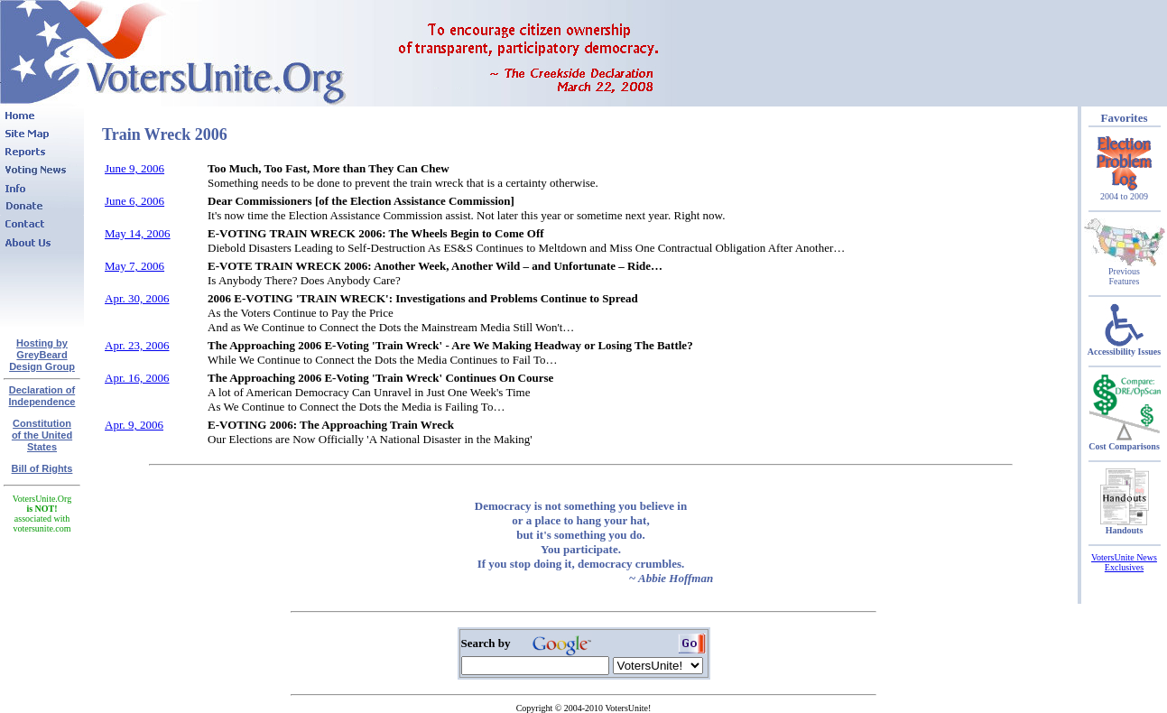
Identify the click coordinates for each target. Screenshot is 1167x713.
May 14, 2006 (138, 233)
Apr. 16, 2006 (137, 377)
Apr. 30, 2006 (137, 298)
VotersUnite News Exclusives (1124, 562)
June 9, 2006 (134, 168)
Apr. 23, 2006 (137, 345)
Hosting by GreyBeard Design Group (42, 355)
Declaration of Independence (42, 395)
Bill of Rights (42, 468)
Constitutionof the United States (42, 435)
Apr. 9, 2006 (134, 424)
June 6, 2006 (134, 201)
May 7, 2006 (134, 266)
